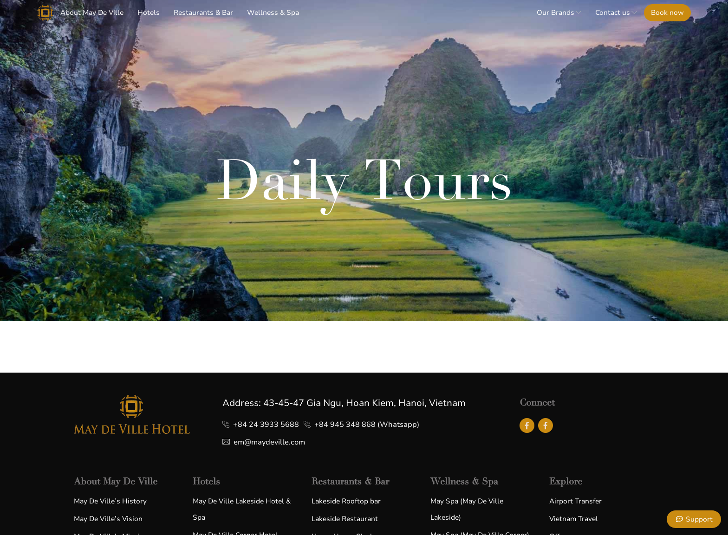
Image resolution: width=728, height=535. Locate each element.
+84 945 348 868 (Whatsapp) (366, 424)
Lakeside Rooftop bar (346, 501)
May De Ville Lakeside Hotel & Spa (242, 509)
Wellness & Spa (273, 12)
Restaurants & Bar (203, 12)
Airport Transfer (575, 501)
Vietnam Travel (573, 518)
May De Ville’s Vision (108, 518)
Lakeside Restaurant (345, 518)
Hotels (148, 12)
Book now (667, 12)
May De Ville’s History (110, 501)
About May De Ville (92, 12)
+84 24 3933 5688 (266, 424)
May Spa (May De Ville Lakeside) (466, 509)
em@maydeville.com (269, 442)
